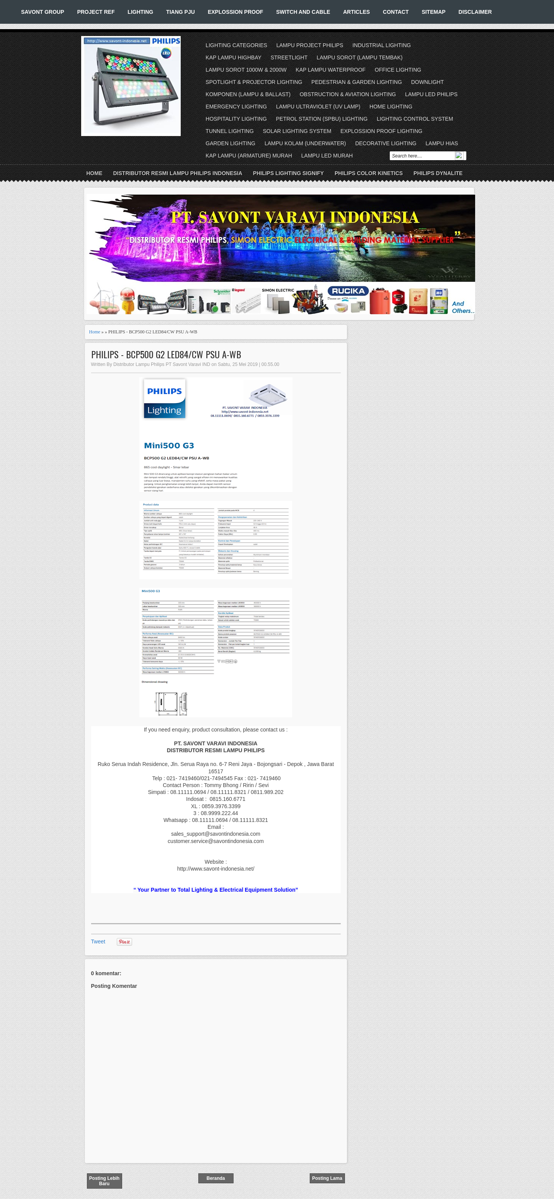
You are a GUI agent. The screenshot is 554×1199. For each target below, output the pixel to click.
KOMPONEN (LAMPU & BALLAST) (248, 94)
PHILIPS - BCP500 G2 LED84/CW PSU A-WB (166, 354)
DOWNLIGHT (427, 82)
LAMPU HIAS (442, 143)
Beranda (215, 1178)
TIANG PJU (180, 12)
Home (95, 173)
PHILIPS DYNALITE (437, 173)
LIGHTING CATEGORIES (236, 45)
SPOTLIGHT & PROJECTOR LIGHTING (254, 82)
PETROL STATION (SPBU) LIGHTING (322, 119)
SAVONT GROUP (42, 12)
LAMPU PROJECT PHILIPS (309, 45)
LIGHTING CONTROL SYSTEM (415, 119)
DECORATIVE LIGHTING (386, 143)
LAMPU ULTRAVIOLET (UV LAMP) (318, 106)
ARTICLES (356, 12)
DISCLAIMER (475, 12)
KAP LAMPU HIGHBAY (233, 57)
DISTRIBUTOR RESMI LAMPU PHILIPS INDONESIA (177, 173)
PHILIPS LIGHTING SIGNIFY (288, 173)
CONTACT (396, 12)
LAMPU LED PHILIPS (431, 94)
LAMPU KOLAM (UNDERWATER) (305, 143)
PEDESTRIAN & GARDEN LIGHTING (356, 82)
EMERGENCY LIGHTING (236, 106)
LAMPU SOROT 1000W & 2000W (246, 70)
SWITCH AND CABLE (303, 12)
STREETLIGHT (289, 57)
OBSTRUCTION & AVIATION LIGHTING (348, 94)
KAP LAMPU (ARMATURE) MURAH (249, 156)
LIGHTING (140, 12)
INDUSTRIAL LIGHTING (381, 45)
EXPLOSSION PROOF (235, 12)
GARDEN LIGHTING (230, 143)
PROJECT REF (95, 12)
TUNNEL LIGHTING (230, 131)
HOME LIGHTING (390, 106)
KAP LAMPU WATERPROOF (331, 70)
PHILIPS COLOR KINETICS (369, 173)
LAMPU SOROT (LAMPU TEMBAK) (359, 57)
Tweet (98, 941)
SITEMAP (433, 12)
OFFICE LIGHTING (398, 70)
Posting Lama (327, 1178)
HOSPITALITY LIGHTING (236, 119)
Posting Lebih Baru (104, 1181)
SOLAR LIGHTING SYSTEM (297, 131)
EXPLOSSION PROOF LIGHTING (381, 131)
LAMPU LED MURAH (327, 156)
